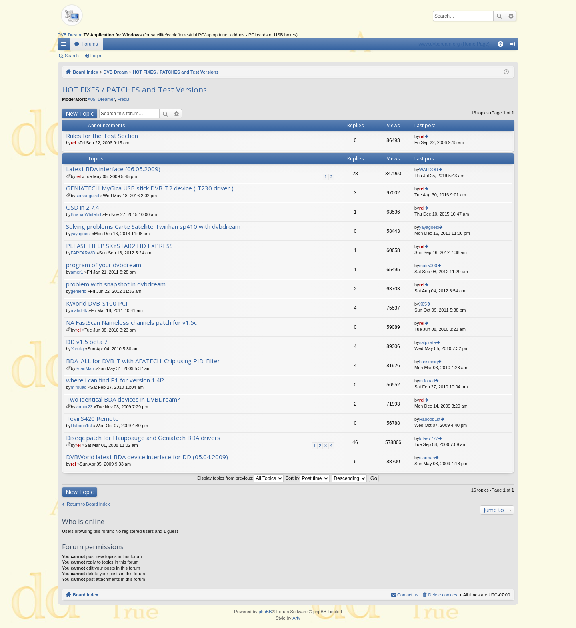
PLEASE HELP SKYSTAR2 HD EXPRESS (119, 246)
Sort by (308, 478)
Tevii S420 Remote (92, 418)
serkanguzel (87, 195)
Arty (296, 618)
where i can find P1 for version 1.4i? (115, 380)
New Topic (80, 113)
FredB (123, 99)
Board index (85, 72)
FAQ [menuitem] (503, 45)
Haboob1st (81, 425)
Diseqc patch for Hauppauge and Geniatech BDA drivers (143, 438)
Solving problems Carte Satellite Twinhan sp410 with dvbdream (153, 226)
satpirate (427, 342)
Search (499, 16)
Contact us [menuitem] (407, 594)
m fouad (79, 387)
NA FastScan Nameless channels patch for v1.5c (131, 322)
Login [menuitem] (514, 45)
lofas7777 (428, 438)
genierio (78, 291)
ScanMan (85, 368)
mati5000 (428, 265)
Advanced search (510, 16)
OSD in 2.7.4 (82, 207)
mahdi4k (79, 310)
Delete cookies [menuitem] (442, 594)
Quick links (65, 45)
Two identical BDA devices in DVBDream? (123, 399)
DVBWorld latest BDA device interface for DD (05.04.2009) (147, 457)
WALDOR (428, 169)
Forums (90, 44)
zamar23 (84, 406)
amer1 (77, 272)
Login (95, 55)
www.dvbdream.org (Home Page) (454, 44)
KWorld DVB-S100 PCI (97, 303)
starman (427, 457)
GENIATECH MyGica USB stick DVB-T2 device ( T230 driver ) (150, 188)
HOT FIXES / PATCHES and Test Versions (176, 72)
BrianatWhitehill (86, 214)
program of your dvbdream (103, 265)
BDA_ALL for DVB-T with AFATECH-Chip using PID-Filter (143, 361)
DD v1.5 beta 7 (87, 342)
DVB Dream (69, 34)
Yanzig (77, 348)
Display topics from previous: (240, 478)
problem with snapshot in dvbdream (116, 284)
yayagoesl (81, 233)
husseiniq (428, 361)
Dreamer (106, 99)
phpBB (265, 611)
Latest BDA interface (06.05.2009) (113, 169)
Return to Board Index (88, 504)
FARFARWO (83, 252)
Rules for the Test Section (102, 136)
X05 (92, 99)
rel (73, 142)
